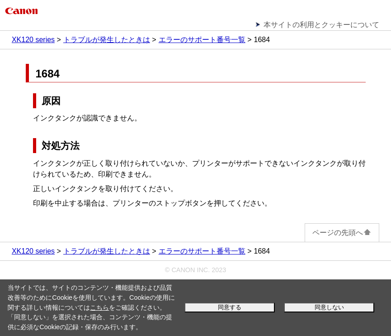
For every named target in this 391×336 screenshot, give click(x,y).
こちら (99, 307)
